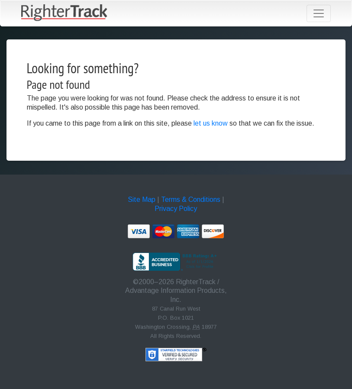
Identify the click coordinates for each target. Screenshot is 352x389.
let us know (211, 123)
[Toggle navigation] (319, 13)
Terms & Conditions (190, 199)
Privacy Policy (176, 208)
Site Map (141, 199)
